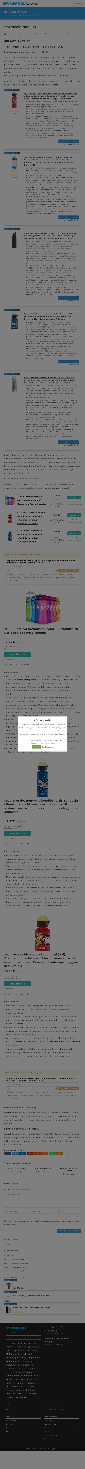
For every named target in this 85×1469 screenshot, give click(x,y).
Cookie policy (55, 728)
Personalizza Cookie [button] (56, 734)
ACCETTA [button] (36, 747)
